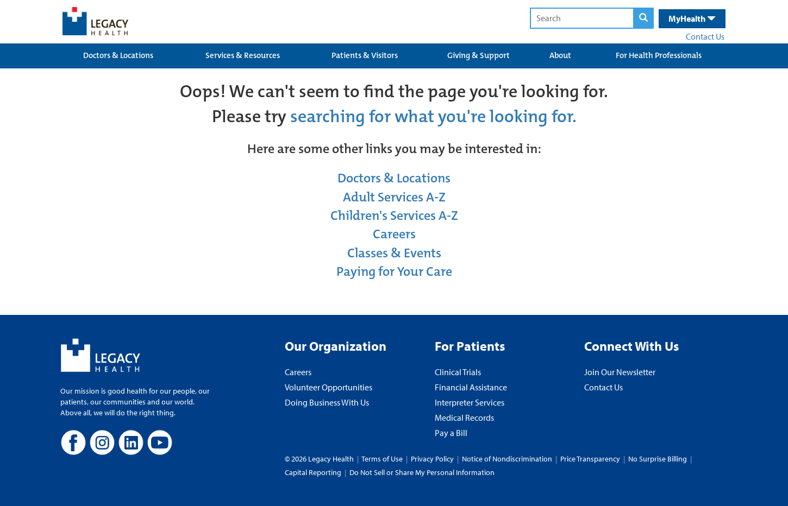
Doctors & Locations (118, 55)
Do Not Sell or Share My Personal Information (422, 472)
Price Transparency (590, 459)
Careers (394, 234)
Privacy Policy (432, 459)
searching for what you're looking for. (433, 116)
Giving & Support (478, 55)
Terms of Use (382, 459)
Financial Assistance (471, 387)
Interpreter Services (469, 402)
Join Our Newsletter (619, 371)
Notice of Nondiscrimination (507, 459)
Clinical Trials (458, 371)
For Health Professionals (659, 55)
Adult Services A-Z (394, 197)
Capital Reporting (313, 472)
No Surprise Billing (657, 459)
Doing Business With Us (327, 402)
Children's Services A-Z (394, 215)
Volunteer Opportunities (328, 387)
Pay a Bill (451, 432)
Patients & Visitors (365, 55)
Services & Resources (242, 55)
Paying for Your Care (394, 271)
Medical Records (464, 417)
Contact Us (705, 36)
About (560, 55)
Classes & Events (394, 253)
